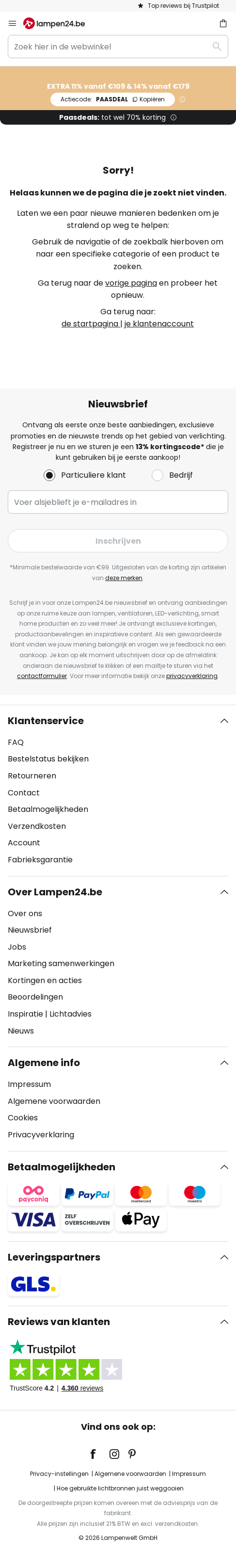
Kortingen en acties (45, 980)
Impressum (29, 1084)
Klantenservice (46, 721)
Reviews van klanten (59, 1321)
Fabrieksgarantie (40, 859)
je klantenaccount (159, 323)
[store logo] (59, 23)
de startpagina (91, 323)
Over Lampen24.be (55, 892)
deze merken (123, 578)
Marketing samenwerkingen (61, 963)
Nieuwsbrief (30, 930)
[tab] (118, 790)
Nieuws (21, 1030)
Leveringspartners (54, 1257)
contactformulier (42, 676)
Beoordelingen (35, 997)
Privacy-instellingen (59, 1474)
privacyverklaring (192, 676)
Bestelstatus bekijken (48, 758)
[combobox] (118, 46)
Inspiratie (25, 1013)
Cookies (23, 1117)
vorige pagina (131, 283)
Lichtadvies (70, 1013)
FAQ (16, 742)
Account (24, 842)
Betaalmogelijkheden (48, 809)
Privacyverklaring (41, 1134)
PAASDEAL (113, 99)
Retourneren (32, 775)
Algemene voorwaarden (54, 1101)
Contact (24, 792)
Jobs (17, 947)
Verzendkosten (37, 826)
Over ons (25, 913)
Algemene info (44, 1062)
